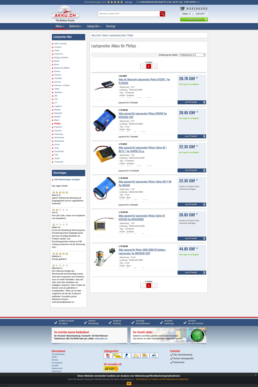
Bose (56, 64)
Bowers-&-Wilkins (62, 68)
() (95, 2)
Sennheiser (59, 137)
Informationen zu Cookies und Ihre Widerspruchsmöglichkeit (162, 379)
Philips (57, 123)
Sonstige (111, 26)
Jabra (56, 89)
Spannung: (124, 87)
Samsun (58, 130)
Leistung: (124, 90)
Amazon (58, 47)
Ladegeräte (94, 26)
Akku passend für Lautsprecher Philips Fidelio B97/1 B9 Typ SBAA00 (145, 183)
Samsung (58, 134)
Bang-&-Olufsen (61, 57)
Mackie (57, 110)
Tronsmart (58, 162)
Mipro (56, 120)
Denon (57, 71)
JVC (56, 99)
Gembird (58, 78)
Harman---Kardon (62, 85)
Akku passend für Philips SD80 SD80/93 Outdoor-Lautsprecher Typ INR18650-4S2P (142, 251)
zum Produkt (191, 102)
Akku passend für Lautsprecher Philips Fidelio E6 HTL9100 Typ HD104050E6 (142, 217)
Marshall (58, 113)
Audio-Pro (58, 54)
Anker (56, 50)
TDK (56, 155)
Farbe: (123, 95)
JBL (56, 96)
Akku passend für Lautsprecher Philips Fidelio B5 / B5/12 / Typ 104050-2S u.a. (143, 149)
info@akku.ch (101, 338)
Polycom (58, 127)
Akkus (60, 26)
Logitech (58, 106)
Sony (56, 148)
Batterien (75, 26)
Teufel (57, 158)
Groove (57, 82)
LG (55, 103)
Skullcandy (59, 141)
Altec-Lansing (60, 43)
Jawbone (58, 92)
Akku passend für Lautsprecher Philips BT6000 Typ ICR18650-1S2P (143, 115)
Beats (56, 61)
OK (129, 383)
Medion (57, 117)
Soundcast (59, 151)
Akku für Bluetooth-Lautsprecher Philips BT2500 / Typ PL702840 (144, 81)
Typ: (122, 92)
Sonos (57, 144)
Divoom (57, 75)
